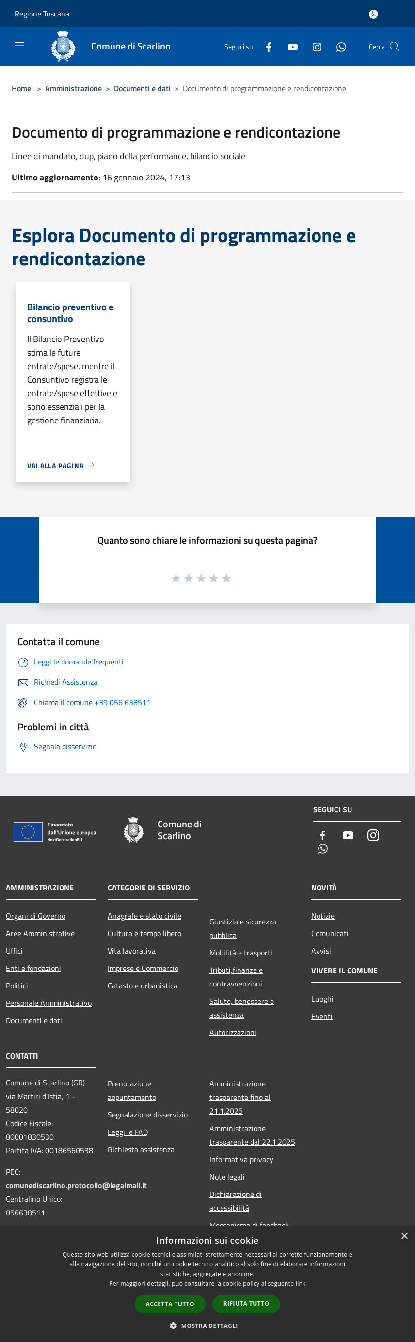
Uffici (14, 950)
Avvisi (321, 950)
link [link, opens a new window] (301, 1283)
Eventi (322, 1016)
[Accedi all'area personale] (373, 14)
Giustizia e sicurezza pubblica (242, 928)
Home (21, 88)
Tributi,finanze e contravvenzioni (236, 976)
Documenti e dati (142, 88)
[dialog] (207, 1284)
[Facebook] (264, 46)
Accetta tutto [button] (170, 1304)
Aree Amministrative (40, 933)
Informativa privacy (241, 1159)
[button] (207, 1325)
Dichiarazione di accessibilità (235, 1200)
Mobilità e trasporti (240, 952)
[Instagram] (313, 46)
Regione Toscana (42, 13)
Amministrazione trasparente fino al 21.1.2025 (240, 1097)
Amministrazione (73, 88)
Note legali (227, 1176)
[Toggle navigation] (19, 45)
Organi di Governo (35, 916)
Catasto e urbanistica (142, 985)
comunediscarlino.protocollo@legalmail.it (76, 1185)
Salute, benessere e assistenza (241, 1007)
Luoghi (322, 998)
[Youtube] (289, 46)
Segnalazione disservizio (148, 1114)
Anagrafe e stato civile (144, 916)
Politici (17, 985)
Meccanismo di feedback (249, 1225)
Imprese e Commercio (143, 968)
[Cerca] (394, 46)
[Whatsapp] (337, 46)
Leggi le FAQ (128, 1132)
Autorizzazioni (232, 1032)
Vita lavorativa (132, 950)
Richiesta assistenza (141, 1149)
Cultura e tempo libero (144, 933)
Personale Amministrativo (49, 1003)
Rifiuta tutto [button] (246, 1303)
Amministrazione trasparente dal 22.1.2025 (252, 1135)
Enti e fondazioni (33, 968)
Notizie (323, 916)
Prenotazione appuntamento (132, 1090)
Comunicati (330, 933)
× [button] (404, 1236)
